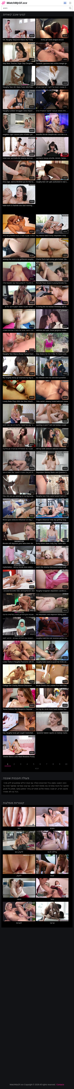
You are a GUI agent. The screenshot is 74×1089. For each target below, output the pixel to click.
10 (66, 764)
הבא (37, 768)
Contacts (60, 1084)
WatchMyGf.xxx (17, 2)
